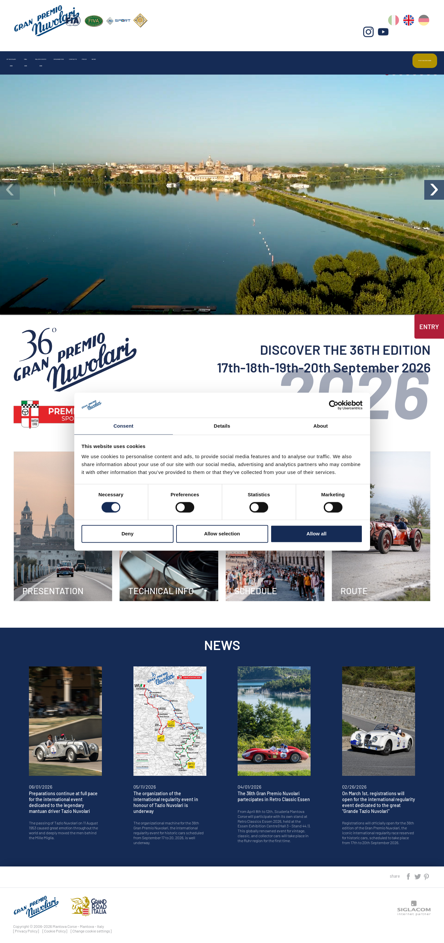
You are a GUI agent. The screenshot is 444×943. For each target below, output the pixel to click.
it (397, 33)
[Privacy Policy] (26, 927)
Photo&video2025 (408, 54)
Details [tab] (222, 426)
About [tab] (321, 426)
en (411, 33)
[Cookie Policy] (54, 927)
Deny (128, 534)
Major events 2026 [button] (135, 54)
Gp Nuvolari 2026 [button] (34, 54)
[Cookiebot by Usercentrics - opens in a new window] (333, 405)
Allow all (317, 534)
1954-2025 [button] (83, 54)
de (425, 33)
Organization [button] (192, 54)
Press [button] (274, 54)
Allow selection (222, 534)
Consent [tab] (123, 426)
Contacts (237, 54)
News (306, 54)
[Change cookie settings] (91, 927)
